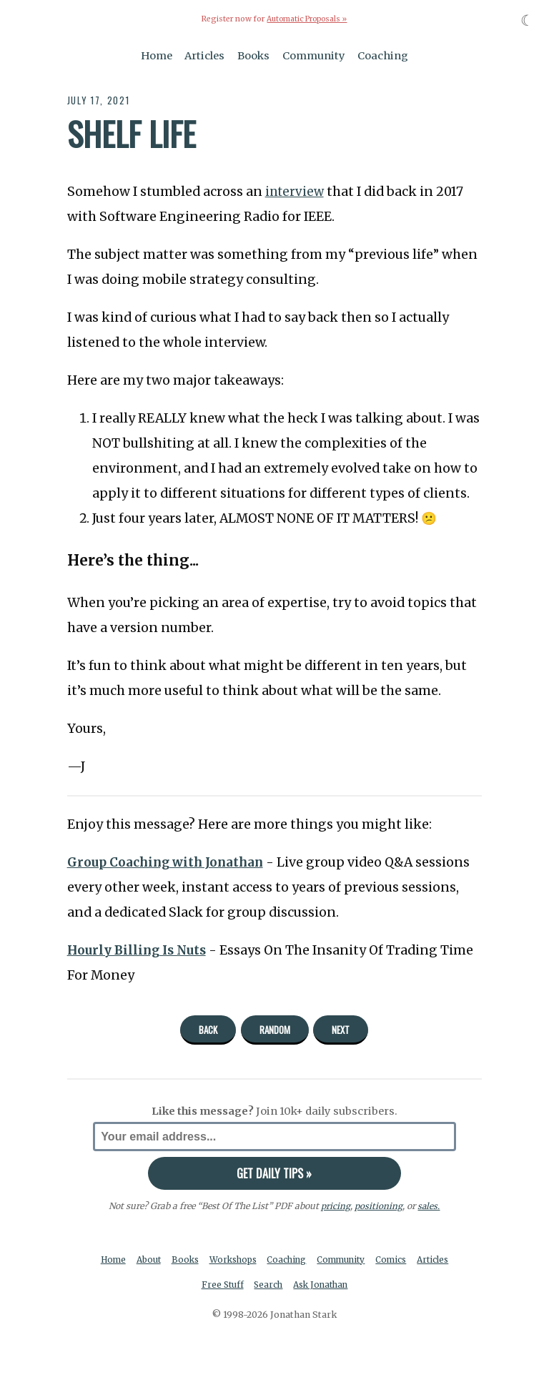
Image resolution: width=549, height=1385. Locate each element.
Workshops (253, 1260)
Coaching (382, 55)
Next (341, 1029)
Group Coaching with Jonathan (169, 861)
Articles (204, 55)
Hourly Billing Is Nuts (139, 950)
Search (289, 1286)
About (165, 1260)
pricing (335, 1206)
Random (274, 1029)
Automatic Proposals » (307, 19)
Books (253, 55)
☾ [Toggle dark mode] (527, 20)
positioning (378, 1206)
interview (296, 191)
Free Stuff (241, 1286)
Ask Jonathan (345, 1286)
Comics (419, 1260)
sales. (428, 1206)
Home (156, 55)
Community (313, 55)
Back (208, 1029)
